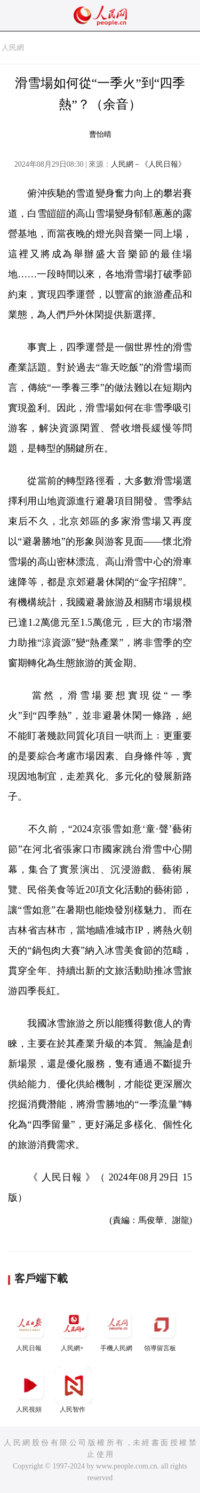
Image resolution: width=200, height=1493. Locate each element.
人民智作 (73, 1390)
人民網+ (73, 1329)
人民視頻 (30, 1390)
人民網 (13, 48)
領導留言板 (161, 1329)
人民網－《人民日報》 (148, 164)
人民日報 (30, 1329)
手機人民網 (117, 1329)
